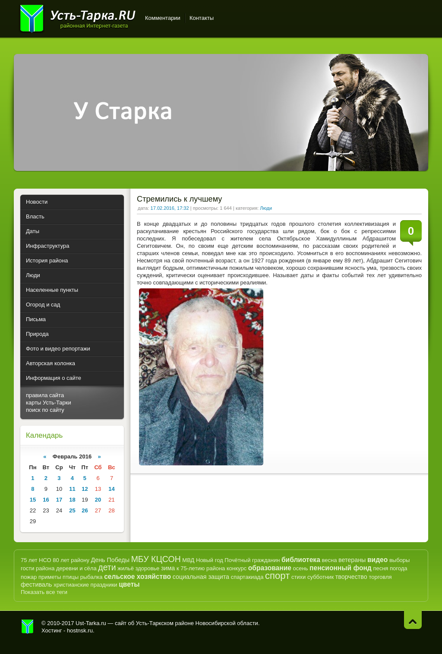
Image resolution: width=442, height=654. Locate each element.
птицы (71, 577)
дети (107, 567)
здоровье (147, 568)
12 (85, 489)
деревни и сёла (76, 568)
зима (168, 568)
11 (72, 489)
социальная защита (201, 576)
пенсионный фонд (340, 568)
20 (98, 499)
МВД (188, 560)
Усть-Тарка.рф (27, 626)
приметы (49, 577)
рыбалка (91, 577)
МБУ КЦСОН (156, 559)
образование (269, 568)
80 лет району (71, 560)
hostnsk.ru (80, 630)
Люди (266, 208)
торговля (380, 577)
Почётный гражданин (252, 560)
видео (377, 559)
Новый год (209, 560)
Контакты (201, 18)
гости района (37, 568)
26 (85, 510)
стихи (298, 577)
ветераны (352, 559)
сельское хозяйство (137, 576)
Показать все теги (44, 592)
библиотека (300, 559)
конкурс (236, 568)
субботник (320, 577)
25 (72, 510)
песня (380, 568)
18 (72, 499)
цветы (129, 584)
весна (329, 560)
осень (300, 568)
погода (398, 568)
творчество (351, 576)
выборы (399, 560)
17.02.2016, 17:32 (170, 208)
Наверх (413, 619)
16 (46, 499)
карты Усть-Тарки (48, 402)
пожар (29, 577)
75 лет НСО (36, 560)
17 (59, 499)
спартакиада (247, 577)
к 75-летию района (201, 568)
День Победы (110, 559)
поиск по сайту (45, 410)
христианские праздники (85, 584)
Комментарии (162, 18)
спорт (277, 575)
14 (111, 489)
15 (33, 499)
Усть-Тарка (77, 17)
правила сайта (45, 395)
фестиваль (36, 584)
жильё (125, 568)
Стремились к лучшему (179, 199)
